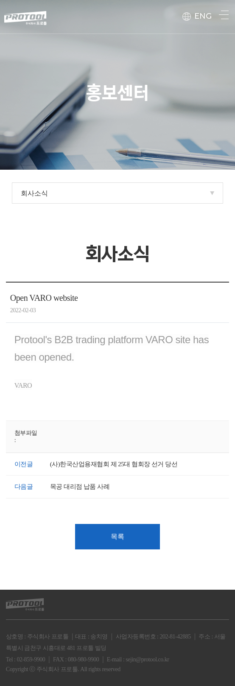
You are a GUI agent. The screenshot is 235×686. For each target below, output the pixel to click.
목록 (117, 536)
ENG (197, 16)
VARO (23, 385)
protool (25, 15)
